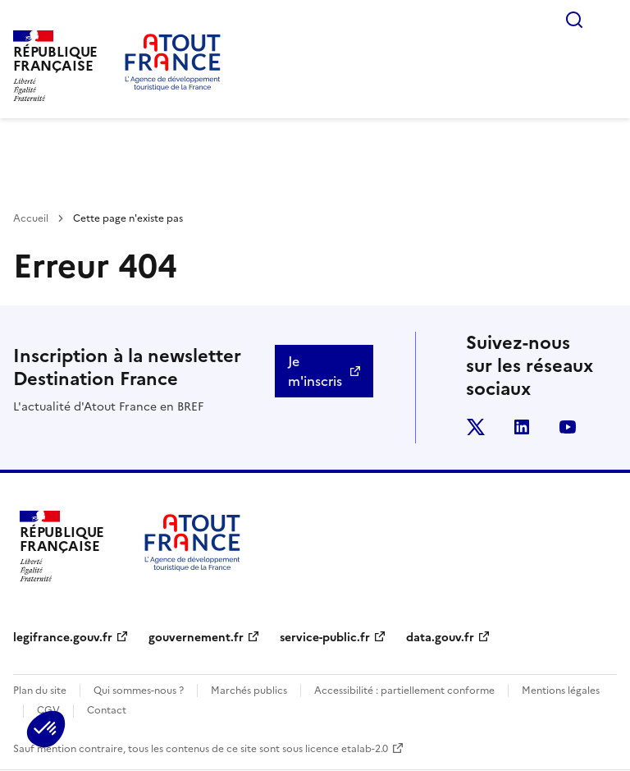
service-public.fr (325, 637)
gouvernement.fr (196, 637)
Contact (106, 710)
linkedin (521, 427)
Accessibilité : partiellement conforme (404, 690)
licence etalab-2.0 (346, 748)
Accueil (30, 218)
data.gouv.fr (440, 637)
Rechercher (574, 19)
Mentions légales (561, 690)
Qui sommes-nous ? (139, 690)
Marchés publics (249, 690)
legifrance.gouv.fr (62, 637)
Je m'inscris (315, 371)
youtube (567, 427)
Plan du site (39, 690)
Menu (607, 19)
